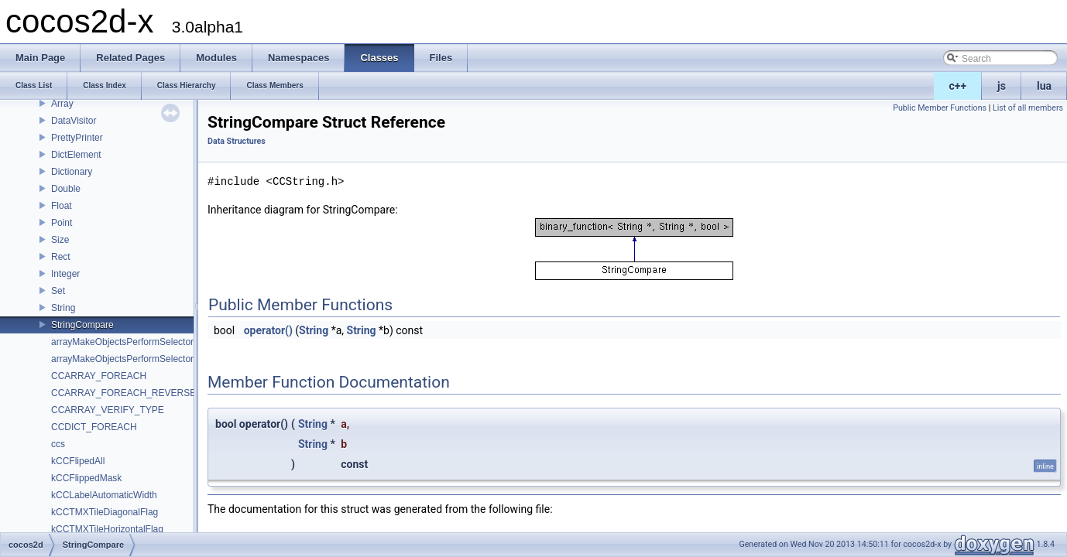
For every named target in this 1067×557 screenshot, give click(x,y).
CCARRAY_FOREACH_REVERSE (123, 393)
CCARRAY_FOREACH (98, 376)
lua (1044, 86)
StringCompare (82, 325)
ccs (58, 444)
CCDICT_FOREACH (94, 427)
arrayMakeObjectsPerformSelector (122, 342)
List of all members (1028, 108)
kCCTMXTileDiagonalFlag (104, 512)
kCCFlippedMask (86, 478)
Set (58, 290)
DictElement (76, 154)
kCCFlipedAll (78, 461)
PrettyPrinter (77, 137)
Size (60, 239)
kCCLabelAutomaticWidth (104, 495)
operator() (268, 330)
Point (61, 222)
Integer (65, 273)
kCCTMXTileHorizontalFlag (107, 529)
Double (66, 188)
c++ (958, 86)
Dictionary (71, 171)
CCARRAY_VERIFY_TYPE (107, 410)
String (63, 307)
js (1001, 86)
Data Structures (237, 141)
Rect (60, 256)
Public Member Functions (939, 108)
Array (62, 103)
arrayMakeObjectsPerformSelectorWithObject (145, 359)
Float (61, 205)
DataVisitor (73, 120)
